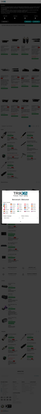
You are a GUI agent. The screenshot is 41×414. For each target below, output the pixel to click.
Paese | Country (6, 202)
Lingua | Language (7, 216)
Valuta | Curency (25, 216)
